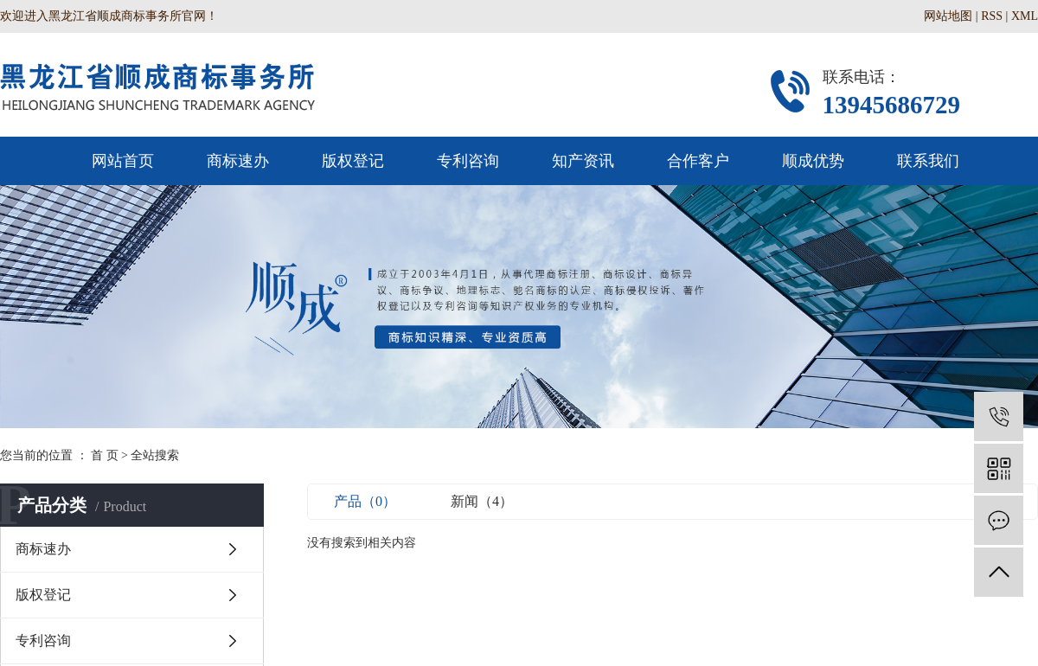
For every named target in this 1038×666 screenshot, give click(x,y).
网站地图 (948, 16)
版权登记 (353, 161)
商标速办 (238, 161)
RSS (992, 16)
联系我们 (928, 161)
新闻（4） (482, 501)
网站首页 (123, 161)
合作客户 (698, 161)
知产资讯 (583, 161)
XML (1024, 16)
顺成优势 (813, 161)
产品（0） (365, 501)
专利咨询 (468, 161)
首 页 (105, 455)
